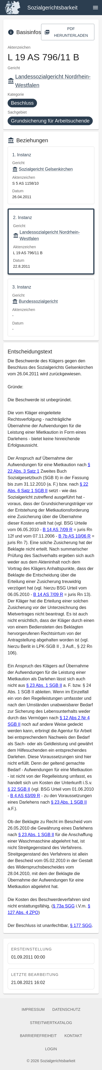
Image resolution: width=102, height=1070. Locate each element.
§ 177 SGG (81, 925)
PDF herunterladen (67, 32)
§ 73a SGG (64, 906)
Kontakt (73, 1036)
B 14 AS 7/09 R (57, 529)
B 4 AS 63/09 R (25, 795)
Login (51, 1049)
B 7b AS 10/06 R (74, 536)
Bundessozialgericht (35, 301)
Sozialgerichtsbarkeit (52, 8)
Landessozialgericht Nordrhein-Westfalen (46, 235)
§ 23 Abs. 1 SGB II (44, 685)
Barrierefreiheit (38, 1036)
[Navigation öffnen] (95, 7)
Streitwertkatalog (51, 1023)
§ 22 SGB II (19, 789)
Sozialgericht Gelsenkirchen (42, 169)
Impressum (33, 1010)
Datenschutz (66, 1010)
